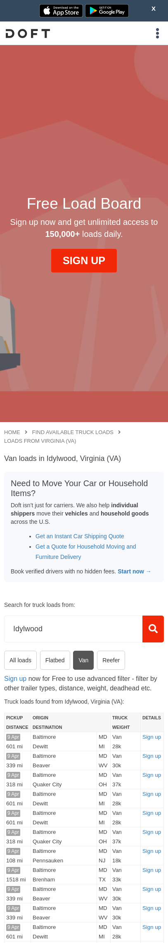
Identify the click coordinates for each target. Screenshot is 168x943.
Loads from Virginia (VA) (40, 441)
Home (12, 432)
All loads (20, 660)
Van (83, 660)
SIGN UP (84, 260)
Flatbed (55, 660)
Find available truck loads (73, 432)
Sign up (15, 678)
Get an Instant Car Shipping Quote (79, 536)
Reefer (111, 660)
